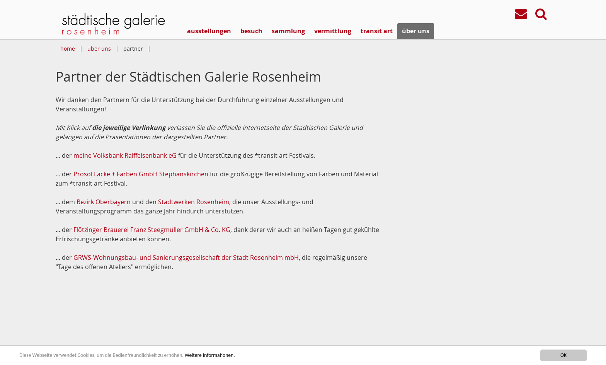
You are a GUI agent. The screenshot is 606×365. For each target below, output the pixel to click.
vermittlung (332, 31)
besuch (251, 31)
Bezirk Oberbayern (104, 202)
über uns (415, 31)
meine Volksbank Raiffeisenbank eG (125, 155)
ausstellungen (209, 31)
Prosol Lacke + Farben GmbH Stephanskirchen (140, 174)
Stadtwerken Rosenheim (193, 202)
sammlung (288, 31)
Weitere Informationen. (210, 355)
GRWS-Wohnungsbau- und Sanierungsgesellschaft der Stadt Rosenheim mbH (186, 257)
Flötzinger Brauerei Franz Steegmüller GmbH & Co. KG (151, 229)
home (67, 48)
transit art (377, 31)
